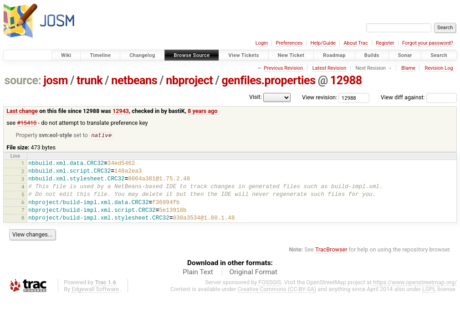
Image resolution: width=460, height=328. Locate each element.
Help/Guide (323, 43)
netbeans (134, 80)
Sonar (405, 55)
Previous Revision (283, 68)
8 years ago (202, 111)
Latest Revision (329, 68)
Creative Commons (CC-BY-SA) (277, 289)
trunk (89, 80)
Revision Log (438, 68)
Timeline (100, 55)
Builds (371, 55)
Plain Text (198, 272)
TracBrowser (331, 249)
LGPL (429, 289)
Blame (408, 68)
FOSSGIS (269, 282)
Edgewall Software (95, 289)
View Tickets (243, 55)
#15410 (26, 122)
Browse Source (192, 55)
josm (55, 80)
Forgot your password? (427, 43)
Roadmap (334, 55)
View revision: (319, 97)
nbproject (189, 80)
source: (23, 80)
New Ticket (291, 55)
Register (385, 43)
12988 (346, 80)
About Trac (356, 43)
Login (262, 43)
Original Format (253, 272)
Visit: (255, 96)
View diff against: (419, 97)
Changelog (142, 55)
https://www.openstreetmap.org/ (415, 282)
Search (438, 55)
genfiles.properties (268, 80)
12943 (120, 111)
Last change (22, 111)
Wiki (66, 55)
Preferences (289, 43)
